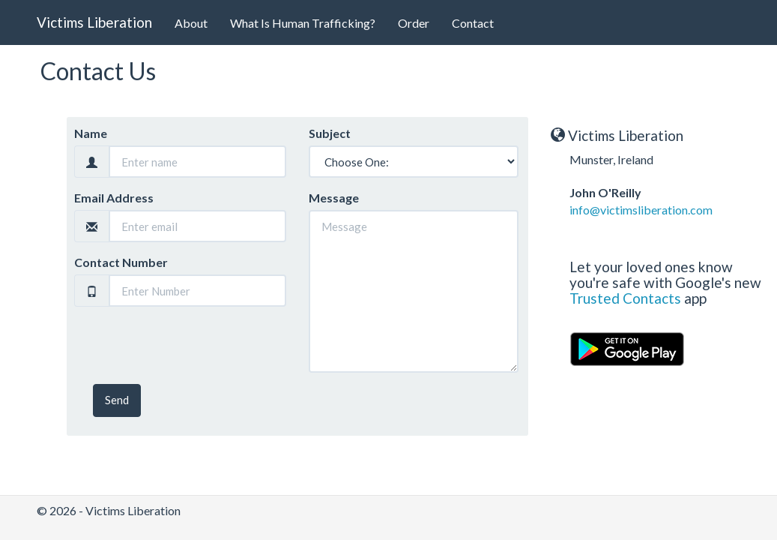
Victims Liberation (94, 22)
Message (334, 197)
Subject (330, 133)
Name (90, 133)
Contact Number (121, 262)
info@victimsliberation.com (641, 209)
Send (117, 399)
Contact (473, 23)
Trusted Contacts (625, 298)
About (191, 23)
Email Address (114, 197)
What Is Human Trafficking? (302, 23)
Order (413, 23)
